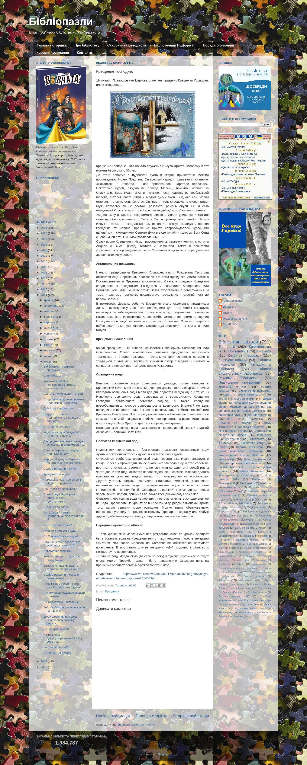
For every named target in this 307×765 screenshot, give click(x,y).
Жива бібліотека (231, 531)
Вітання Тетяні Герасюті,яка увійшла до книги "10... (61, 543)
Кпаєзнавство (226, 580)
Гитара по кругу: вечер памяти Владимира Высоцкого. (63, 401)
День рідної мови (261, 572)
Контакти (84, 52)
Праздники (112, 591)
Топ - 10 (227, 347)
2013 (44, 661)
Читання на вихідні (235, 423)
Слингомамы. (52, 375)
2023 (44, 244)
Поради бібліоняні (218, 45)
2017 (44, 278)
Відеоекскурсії (258, 564)
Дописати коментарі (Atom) (136, 724)
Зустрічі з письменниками (236, 398)
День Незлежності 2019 (235, 572)
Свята (223, 447)
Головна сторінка (52, 45)
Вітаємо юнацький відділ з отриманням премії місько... (63, 567)
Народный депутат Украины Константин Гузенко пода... (63, 461)
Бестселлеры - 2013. (57, 647)
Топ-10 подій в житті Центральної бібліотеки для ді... (63, 516)
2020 (44, 261)
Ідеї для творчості (259, 414)
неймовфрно (225, 612)
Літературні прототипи (236, 515)
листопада (51, 305)
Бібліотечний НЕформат (174, 45)
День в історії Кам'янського (244, 394)
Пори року (263, 434)
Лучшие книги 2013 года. (59, 530)
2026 (44, 227)
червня (49, 333)
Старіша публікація (191, 716)
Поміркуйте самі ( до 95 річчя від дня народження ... (63, 481)
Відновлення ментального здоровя (238, 568)
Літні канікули (262, 515)
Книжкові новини (233, 360)
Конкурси (265, 483)
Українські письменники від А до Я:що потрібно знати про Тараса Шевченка (245, 600)
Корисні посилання (52, 52)
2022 (44, 250)
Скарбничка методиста (126, 45)
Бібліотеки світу (252, 443)
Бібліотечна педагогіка (257, 511)
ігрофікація (224, 564)
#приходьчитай (227, 511)
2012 (44, 667)
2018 (44, 272)
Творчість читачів (232, 386)
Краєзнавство (260, 347)
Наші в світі (238, 584)
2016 (44, 283)
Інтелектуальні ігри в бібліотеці (241, 455)
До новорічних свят (56, 629)
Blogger (163, 754)
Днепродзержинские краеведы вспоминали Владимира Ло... (64, 443)
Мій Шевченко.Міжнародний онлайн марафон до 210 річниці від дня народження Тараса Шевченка (245, 406)
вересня (50, 316)
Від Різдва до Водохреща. (60, 488)
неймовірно (245, 612)
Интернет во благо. (56, 507)
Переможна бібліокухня (239, 519)
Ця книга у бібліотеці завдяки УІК (242, 539)
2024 (44, 238)
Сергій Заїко (231, 324)
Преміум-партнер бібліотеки (250, 499)
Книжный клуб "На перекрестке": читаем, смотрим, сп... (59, 385)
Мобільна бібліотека (255, 548)
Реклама (249, 556)
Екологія (229, 576)
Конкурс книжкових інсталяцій (245, 463)
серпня (49, 322)
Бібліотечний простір (230, 543)
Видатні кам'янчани (249, 447)
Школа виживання (251, 471)
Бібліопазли (61, 22)
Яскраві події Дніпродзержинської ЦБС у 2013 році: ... (63, 638)
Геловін (267, 568)
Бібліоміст (257, 439)
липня (48, 328)
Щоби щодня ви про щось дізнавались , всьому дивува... (60, 620)
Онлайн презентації (242, 588)
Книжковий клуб (229, 414)
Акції (240, 491)
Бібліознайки (247, 483)
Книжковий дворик (256, 543)
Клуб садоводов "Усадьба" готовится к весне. (61, 434)
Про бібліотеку (86, 45)
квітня (48, 344)
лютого (49, 356)
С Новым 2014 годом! (57, 652)
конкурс (261, 560)
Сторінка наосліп (257, 592)
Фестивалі (225, 443)
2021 (44, 255)
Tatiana (227, 312)
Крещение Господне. (57, 474)
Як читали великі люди (250, 608)
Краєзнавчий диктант (249, 580)
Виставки (257, 479)
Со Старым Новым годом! (60, 536)
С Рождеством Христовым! (61, 602)
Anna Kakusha (232, 300)
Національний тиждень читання (240, 552)
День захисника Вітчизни (250, 527)
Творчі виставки (256, 507)
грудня (49, 300)
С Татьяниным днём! (57, 426)
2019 (44, 267)
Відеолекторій (227, 483)
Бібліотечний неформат (255, 390)
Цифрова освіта (250, 604)
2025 (44, 233)
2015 (44, 289)
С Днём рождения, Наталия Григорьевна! (61, 576)
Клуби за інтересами (245, 355)
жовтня (49, 311)
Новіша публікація (113, 716)
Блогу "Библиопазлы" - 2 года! (63, 393)
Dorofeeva (229, 306)
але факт (243, 560)
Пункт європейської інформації (241, 451)
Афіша (240, 564)
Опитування (264, 588)
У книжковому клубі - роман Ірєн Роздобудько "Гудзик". (62, 585)
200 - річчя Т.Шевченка (244, 418)
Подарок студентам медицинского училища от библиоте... (62, 418)
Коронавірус (227, 459)
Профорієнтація (227, 556)
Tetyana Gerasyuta (235, 318)
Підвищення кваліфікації (240, 382)
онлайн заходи (232, 487)
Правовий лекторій (255, 535)
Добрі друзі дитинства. (58, 408)
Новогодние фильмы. (57, 551)
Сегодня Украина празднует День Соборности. (62, 452)
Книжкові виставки (229, 548)
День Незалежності (257, 459)
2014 (44, 295)
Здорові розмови (254, 576)
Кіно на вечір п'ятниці (233, 430)
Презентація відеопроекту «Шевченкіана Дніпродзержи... (60, 498)
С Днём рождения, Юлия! (60, 468)
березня (50, 350)
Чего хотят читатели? (57, 525)
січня (48, 361)
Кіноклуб (264, 351)
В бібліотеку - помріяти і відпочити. (59, 368)
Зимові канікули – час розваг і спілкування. (63, 558)
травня (49, 339)
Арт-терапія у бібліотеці (236, 475)
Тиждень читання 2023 (234, 596)
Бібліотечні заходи (238, 342)
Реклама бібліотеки (237, 378)
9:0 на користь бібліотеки (235, 503)
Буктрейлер (233, 439)
